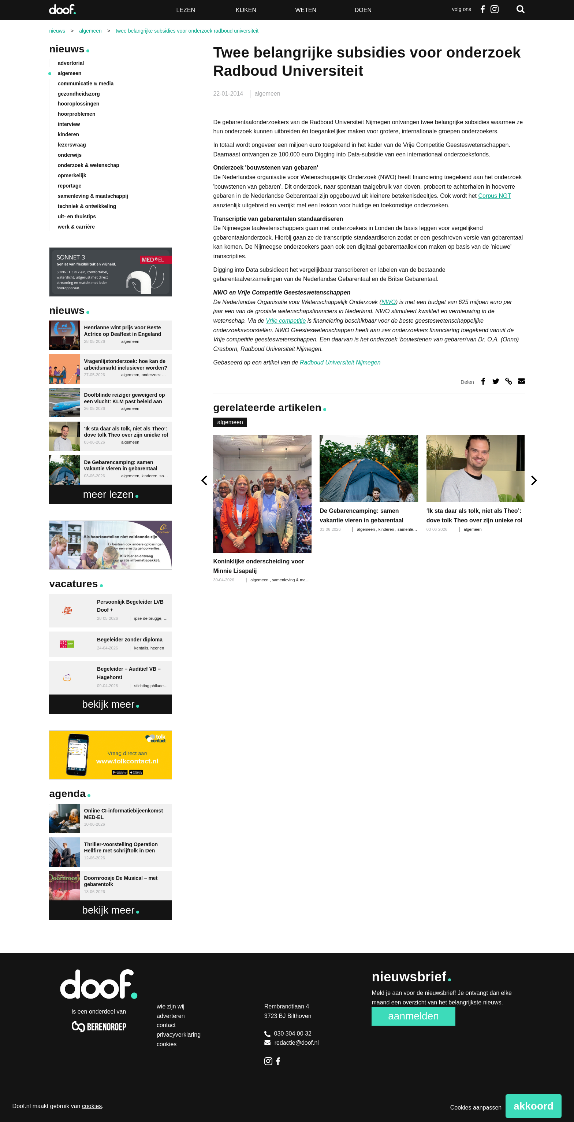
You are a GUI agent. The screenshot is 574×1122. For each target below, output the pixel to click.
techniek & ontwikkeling (87, 206)
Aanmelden (413, 1016)
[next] (533, 480)
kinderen (387, 529)
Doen (363, 10)
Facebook (483, 9)
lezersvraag (72, 145)
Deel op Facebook (483, 381)
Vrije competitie (286, 321)
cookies (92, 1106)
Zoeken (521, 9)
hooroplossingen (79, 104)
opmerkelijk (72, 175)
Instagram (495, 9)
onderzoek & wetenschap (88, 165)
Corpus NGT (494, 196)
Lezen (185, 10)
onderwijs (70, 155)
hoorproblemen (77, 114)
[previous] (205, 480)
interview (69, 124)
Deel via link (508, 381)
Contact (166, 1025)
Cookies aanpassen (476, 1107)
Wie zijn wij (170, 1006)
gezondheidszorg (79, 94)
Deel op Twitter (495, 381)
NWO (388, 302)
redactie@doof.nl (291, 1043)
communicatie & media (86, 83)
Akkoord (534, 1106)
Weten (305, 10)
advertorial (71, 63)
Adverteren (171, 1016)
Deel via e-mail (521, 381)
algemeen (267, 93)
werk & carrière (76, 227)
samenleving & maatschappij (298, 580)
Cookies (166, 1044)
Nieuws (67, 49)
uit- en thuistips (77, 216)
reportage (70, 186)
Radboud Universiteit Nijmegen (340, 362)
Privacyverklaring (179, 1035)
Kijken (246, 10)
